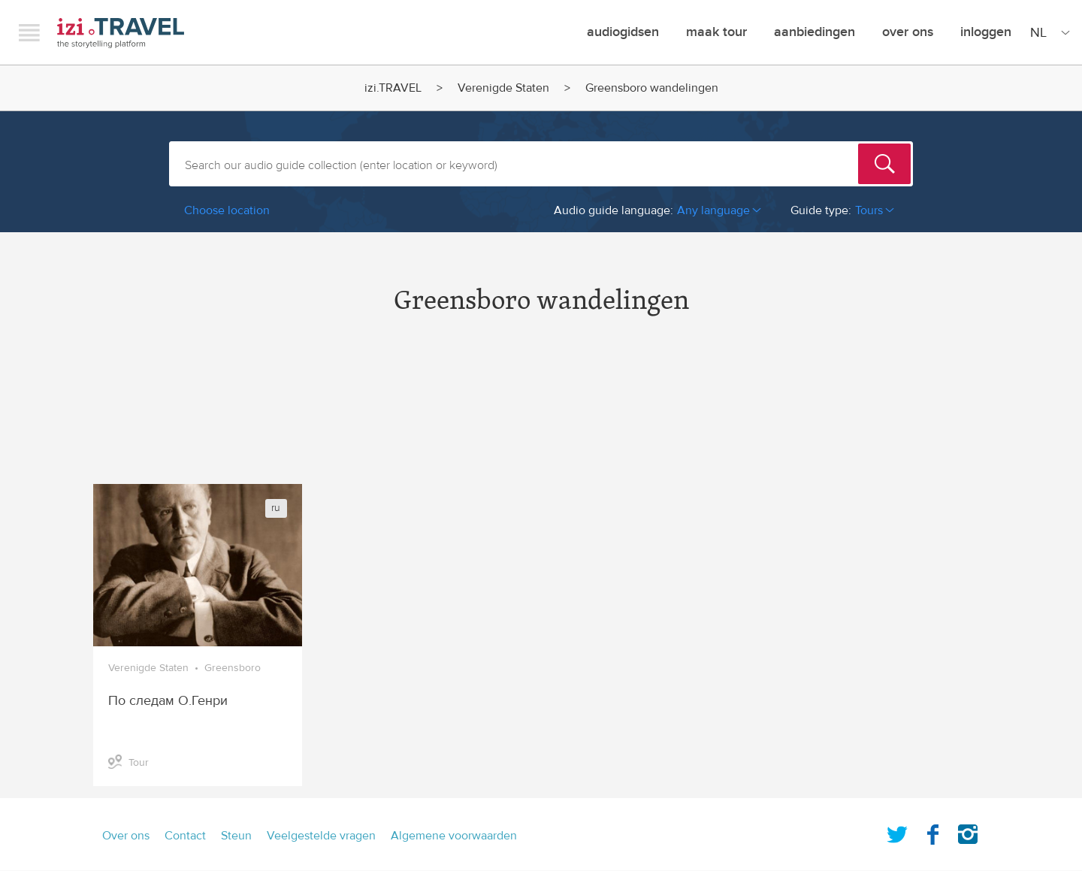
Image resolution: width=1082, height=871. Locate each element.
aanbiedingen (814, 32)
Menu (29, 32)
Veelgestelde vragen (321, 835)
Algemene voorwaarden (454, 835)
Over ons (907, 32)
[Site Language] (1047, 32)
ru (275, 508)
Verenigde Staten (503, 87)
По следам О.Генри (168, 700)
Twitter (897, 831)
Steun (236, 835)
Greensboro (232, 668)
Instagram (968, 831)
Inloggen (985, 32)
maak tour (716, 32)
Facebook (932, 831)
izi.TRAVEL (120, 32)
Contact (185, 835)
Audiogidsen (623, 32)
